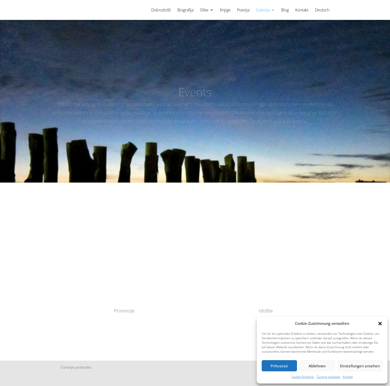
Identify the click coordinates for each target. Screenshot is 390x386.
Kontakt (348, 377)
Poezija (243, 10)
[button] (380, 323)
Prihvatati (279, 365)
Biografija (185, 10)
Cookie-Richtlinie (303, 377)
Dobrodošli (161, 10)
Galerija (263, 10)
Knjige (225, 10)
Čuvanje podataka (328, 377)
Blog (285, 10)
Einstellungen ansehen (360, 365)
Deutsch (322, 10)
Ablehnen (317, 365)
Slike (204, 10)
